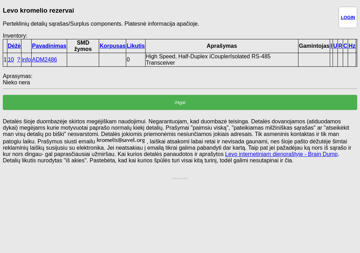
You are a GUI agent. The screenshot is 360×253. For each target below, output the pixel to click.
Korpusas (112, 46)
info (26, 60)
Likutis (136, 46)
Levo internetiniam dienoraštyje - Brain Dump (281, 154)
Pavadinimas (49, 46)
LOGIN (348, 17)
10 (11, 60)
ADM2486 (44, 60)
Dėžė (14, 46)
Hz (351, 46)
